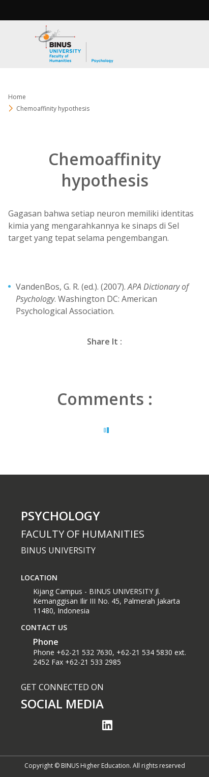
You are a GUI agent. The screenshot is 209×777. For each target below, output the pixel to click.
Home (17, 96)
